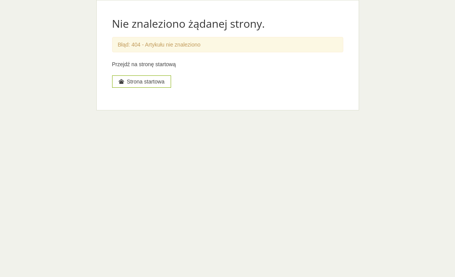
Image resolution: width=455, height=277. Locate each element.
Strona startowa (142, 81)
